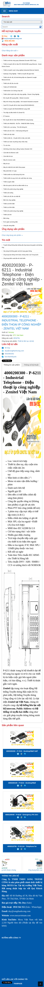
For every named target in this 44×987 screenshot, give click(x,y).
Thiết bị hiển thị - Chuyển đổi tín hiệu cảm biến (16, 138)
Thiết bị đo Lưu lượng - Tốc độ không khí (15, 127)
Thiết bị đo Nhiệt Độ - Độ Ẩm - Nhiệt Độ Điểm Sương (18, 123)
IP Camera (6, 116)
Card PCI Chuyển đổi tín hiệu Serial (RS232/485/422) (18, 105)
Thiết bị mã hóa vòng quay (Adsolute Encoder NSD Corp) (19, 60)
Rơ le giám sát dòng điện (10, 222)
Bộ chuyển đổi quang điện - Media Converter (16, 98)
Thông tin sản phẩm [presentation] (12, 365)
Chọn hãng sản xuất (10, 51)
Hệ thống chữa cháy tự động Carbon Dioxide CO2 (17, 149)
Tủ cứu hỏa (6, 145)
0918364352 (8, 354)
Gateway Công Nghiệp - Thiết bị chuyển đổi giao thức (18, 73)
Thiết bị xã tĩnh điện (9, 203)
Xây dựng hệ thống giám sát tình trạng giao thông (17, 251)
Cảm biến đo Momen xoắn (11, 152)
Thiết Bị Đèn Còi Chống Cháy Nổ (13, 90)
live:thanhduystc (9, 357)
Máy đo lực (6, 163)
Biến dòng (6, 218)
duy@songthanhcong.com (13, 38)
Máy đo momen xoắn (9, 160)
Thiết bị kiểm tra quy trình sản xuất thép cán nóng (17, 178)
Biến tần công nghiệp (9, 200)
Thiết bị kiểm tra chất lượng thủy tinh (14, 174)
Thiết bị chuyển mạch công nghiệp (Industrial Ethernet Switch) (21, 70)
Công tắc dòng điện (9, 225)
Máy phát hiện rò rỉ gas (10, 171)
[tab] (12, 365)
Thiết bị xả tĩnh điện (9, 207)
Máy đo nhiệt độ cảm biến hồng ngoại (14, 167)
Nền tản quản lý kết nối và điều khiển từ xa (15, 185)
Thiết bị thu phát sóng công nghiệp (13, 189)
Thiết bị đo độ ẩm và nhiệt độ (11, 196)
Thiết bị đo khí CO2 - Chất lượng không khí (15, 130)
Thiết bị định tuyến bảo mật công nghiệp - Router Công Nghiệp (21, 94)
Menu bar (13, 11)
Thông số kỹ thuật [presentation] (31, 365)
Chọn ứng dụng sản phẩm (12, 235)
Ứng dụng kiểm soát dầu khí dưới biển (14, 258)
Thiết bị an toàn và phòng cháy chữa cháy (15, 141)
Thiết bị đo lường (8, 192)
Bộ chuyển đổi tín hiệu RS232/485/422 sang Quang (18, 120)
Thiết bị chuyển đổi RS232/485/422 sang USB (16, 109)
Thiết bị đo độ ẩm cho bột (10, 83)
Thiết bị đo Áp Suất (8, 134)
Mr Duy (6, 348)
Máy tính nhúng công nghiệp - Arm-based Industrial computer (20, 101)
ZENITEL (16, 338)
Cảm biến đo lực (8, 156)
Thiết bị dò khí (7, 214)
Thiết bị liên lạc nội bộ (26, 341)
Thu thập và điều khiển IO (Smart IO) (14, 112)
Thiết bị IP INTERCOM (9, 87)
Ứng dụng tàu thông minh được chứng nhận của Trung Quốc (20, 254)
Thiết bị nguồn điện (9, 181)
